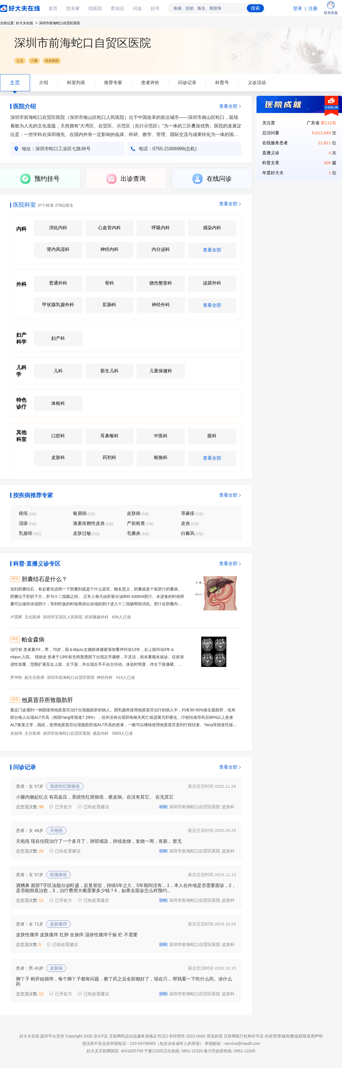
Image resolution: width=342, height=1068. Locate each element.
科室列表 (76, 82)
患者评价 (150, 82)
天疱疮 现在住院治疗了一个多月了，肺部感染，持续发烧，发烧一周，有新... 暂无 (99, 841)
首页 (53, 8)
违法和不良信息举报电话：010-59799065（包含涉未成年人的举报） (142, 1043)
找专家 (73, 8)
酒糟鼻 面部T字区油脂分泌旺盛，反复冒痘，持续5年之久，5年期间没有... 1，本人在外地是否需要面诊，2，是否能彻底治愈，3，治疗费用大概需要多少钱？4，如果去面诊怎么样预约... (126, 888)
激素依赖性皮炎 (93, 523)
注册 (312, 8)
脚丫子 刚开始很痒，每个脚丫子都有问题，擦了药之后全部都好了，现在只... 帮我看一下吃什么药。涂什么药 (124, 981)
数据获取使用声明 (307, 1036)
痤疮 (27, 513)
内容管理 (273, 1036)
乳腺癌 (30, 533)
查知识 (117, 8)
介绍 (43, 82)
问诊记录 (187, 82)
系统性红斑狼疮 (65, 786)
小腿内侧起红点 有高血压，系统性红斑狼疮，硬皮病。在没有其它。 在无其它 (95, 797)
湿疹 (27, 523)
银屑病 (84, 513)
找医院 (95, 8)
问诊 (137, 8)
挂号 (155, 8)
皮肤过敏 (86, 533)
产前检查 (140, 523)
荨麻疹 (192, 513)
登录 (297, 8)
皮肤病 (138, 513)
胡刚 (163, 806)
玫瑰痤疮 (58, 874)
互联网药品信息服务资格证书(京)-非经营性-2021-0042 (157, 1036)
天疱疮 (56, 830)
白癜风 (192, 533)
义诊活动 (257, 82)
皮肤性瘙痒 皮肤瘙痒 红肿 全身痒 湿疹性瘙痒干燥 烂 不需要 (77, 934)
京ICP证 (100, 1036)
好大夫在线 (11, 7)
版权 (286, 1036)
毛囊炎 (138, 533)
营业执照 (215, 1036)
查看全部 (228, 106)
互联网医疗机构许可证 (244, 1036)
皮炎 (190, 523)
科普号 (222, 82)
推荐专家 (113, 82)
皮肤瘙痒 (58, 923)
